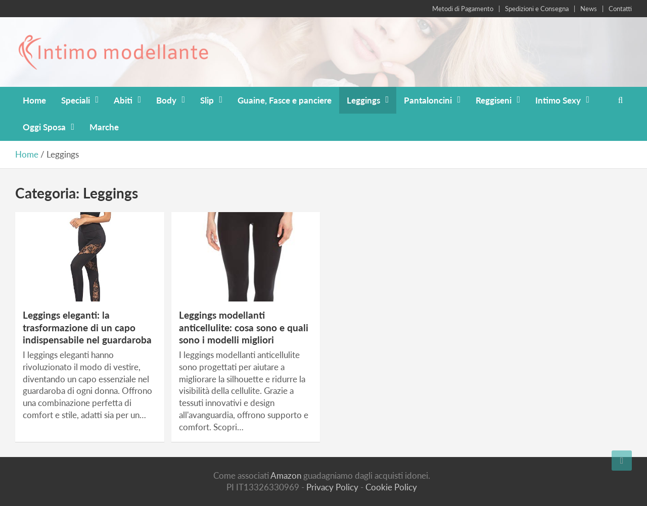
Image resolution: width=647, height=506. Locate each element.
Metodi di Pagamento (462, 9)
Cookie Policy (391, 487)
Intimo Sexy (558, 100)
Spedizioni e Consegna (537, 9)
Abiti (123, 100)
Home (34, 100)
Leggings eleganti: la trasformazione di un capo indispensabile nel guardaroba (87, 327)
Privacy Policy (332, 487)
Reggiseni (494, 100)
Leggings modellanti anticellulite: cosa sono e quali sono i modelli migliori (243, 327)
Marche (104, 127)
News (588, 9)
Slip (207, 100)
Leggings (363, 100)
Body (166, 100)
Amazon (285, 475)
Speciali (75, 100)
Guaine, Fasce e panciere (285, 100)
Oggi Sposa (44, 127)
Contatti (620, 9)
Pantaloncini (428, 100)
